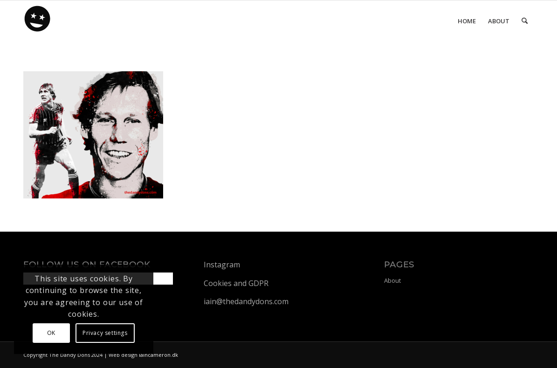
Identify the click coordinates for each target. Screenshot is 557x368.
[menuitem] (467, 20)
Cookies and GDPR (236, 283)
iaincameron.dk (158, 354)
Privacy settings (105, 333)
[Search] (525, 20)
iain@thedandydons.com (246, 301)
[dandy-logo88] (37, 21)
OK (51, 333)
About (392, 280)
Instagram (222, 264)
